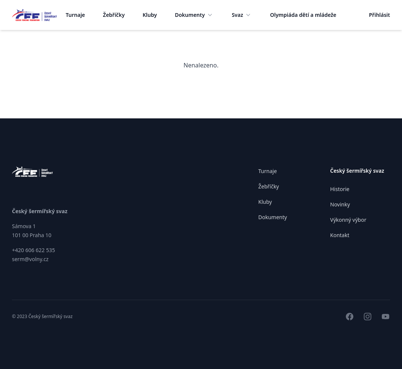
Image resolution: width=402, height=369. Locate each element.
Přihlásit (379, 14)
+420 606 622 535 (33, 250)
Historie (340, 189)
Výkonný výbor (348, 219)
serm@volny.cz (30, 259)
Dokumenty (194, 15)
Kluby (150, 14)
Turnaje (75, 14)
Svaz (242, 15)
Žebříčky (114, 14)
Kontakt (339, 235)
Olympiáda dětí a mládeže (303, 14)
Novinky (340, 204)
